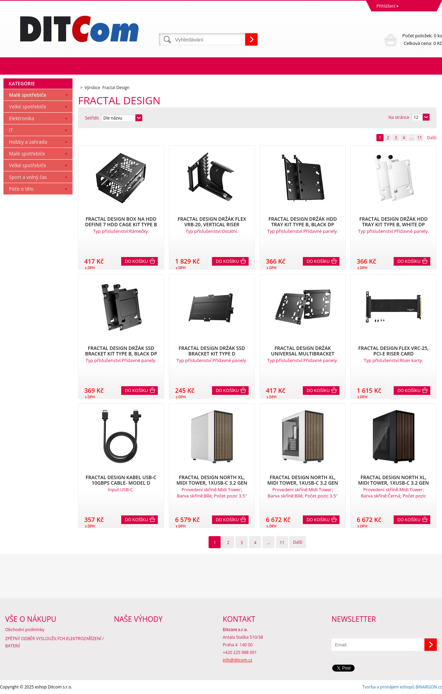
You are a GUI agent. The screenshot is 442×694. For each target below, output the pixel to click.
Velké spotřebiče (27, 106)
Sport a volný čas (28, 177)
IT (11, 130)
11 (419, 138)
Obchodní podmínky (25, 630)
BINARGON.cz (428, 687)
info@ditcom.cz (237, 660)
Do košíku (136, 261)
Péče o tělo (21, 189)
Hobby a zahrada (28, 142)
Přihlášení (385, 6)
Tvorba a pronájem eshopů (388, 687)
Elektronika (21, 118)
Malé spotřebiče (27, 95)
